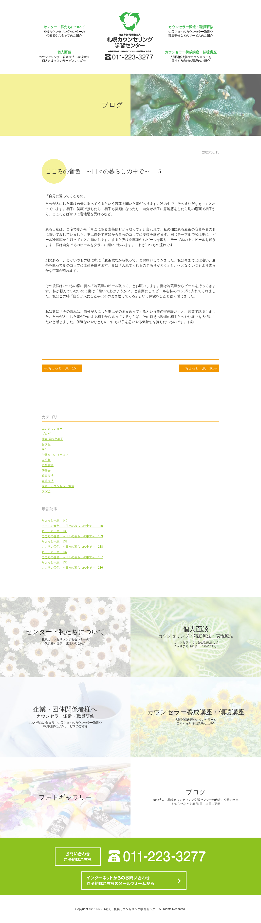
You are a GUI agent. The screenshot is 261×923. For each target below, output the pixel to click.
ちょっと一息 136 (54, 562)
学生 (45, 449)
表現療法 (48, 481)
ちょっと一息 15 (62, 368)
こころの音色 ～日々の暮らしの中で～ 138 (72, 546)
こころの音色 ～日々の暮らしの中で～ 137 (72, 557)
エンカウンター (52, 428)
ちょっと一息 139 (54, 531)
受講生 (46, 444)
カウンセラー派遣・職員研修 (191, 31)
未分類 (46, 460)
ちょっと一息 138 (54, 541)
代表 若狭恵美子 (52, 439)
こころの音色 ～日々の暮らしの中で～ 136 (72, 567)
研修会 (46, 470)
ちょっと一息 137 (54, 552)
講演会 (46, 491)
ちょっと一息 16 (199, 368)
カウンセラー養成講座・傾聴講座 (191, 56)
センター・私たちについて (64, 31)
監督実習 (48, 465)
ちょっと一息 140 (54, 520)
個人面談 (64, 56)
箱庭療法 (48, 476)
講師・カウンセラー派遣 (58, 486)
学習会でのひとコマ (55, 455)
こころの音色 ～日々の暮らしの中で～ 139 (72, 536)
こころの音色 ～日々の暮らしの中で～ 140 (72, 526)
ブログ (46, 434)
